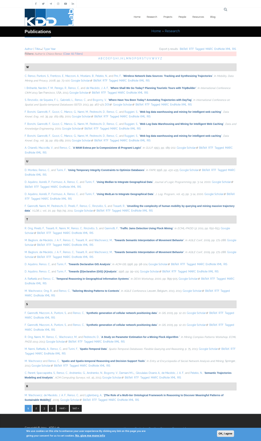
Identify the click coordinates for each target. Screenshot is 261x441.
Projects (167, 16)
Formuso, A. (58, 181)
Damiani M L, (126, 372)
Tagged (199, 48)
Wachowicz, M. (103, 240)
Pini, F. (117, 75)
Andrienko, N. (95, 372)
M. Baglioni (31, 240)
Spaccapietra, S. (46, 372)
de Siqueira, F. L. (49, 99)
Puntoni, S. (43, 75)
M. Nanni (30, 348)
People (182, 16)
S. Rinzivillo (31, 99)
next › (62, 408)
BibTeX (184, 48)
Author (29, 48)
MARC (209, 48)
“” (168, 75)
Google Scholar (81, 80)
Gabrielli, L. (67, 99)
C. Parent (30, 372)
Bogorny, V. (100, 99)
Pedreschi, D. (97, 111)
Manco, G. (70, 111)
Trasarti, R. (119, 205)
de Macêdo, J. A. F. (97, 88)
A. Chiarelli (31, 147)
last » (76, 408)
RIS (234, 48)
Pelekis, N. (101, 75)
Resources (198, 16)
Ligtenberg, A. (93, 395)
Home (137, 16)
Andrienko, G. (77, 372)
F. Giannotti (31, 205)
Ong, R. (48, 290)
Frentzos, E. (57, 75)
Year (53, 48)
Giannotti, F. (44, 111)
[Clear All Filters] (73, 53)
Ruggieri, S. (131, 111)
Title (37, 48)
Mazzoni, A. (72, 75)
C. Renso (30, 75)
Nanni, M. (83, 111)
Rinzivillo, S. (99, 205)
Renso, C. (74, 88)
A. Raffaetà (31, 278)
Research (152, 16)
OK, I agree (225, 433)
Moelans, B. (87, 75)
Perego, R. (61, 88)
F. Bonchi (30, 111)
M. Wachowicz (33, 290)
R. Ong (29, 228)
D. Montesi (31, 170)
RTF (191, 48)
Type (47, 48)
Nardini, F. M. (45, 88)
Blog (212, 16)
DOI (108, 104)
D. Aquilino (31, 181)
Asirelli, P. (44, 181)
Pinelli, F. (73, 205)
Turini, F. (61, 170)
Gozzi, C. (57, 111)
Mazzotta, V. (46, 147)
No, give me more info (90, 435)
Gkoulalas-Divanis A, (148, 372)
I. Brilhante (31, 88)
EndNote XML (222, 48)
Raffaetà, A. (42, 348)
